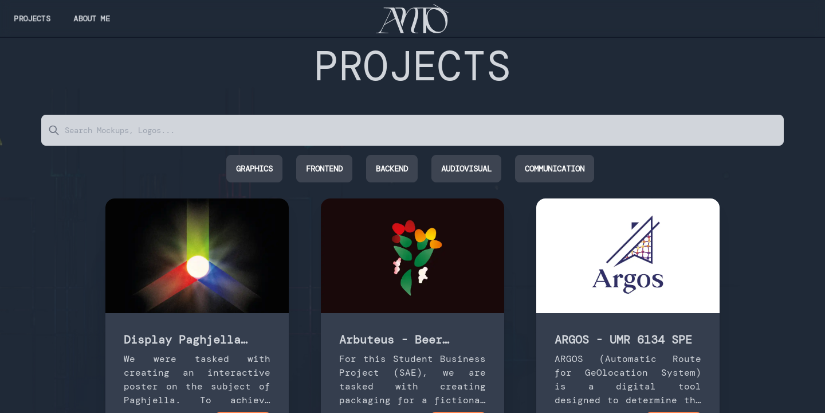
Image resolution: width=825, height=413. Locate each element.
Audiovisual (466, 168)
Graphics (254, 168)
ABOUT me (91, 18)
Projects (32, 18)
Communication (554, 168)
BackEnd (392, 168)
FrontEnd (324, 168)
